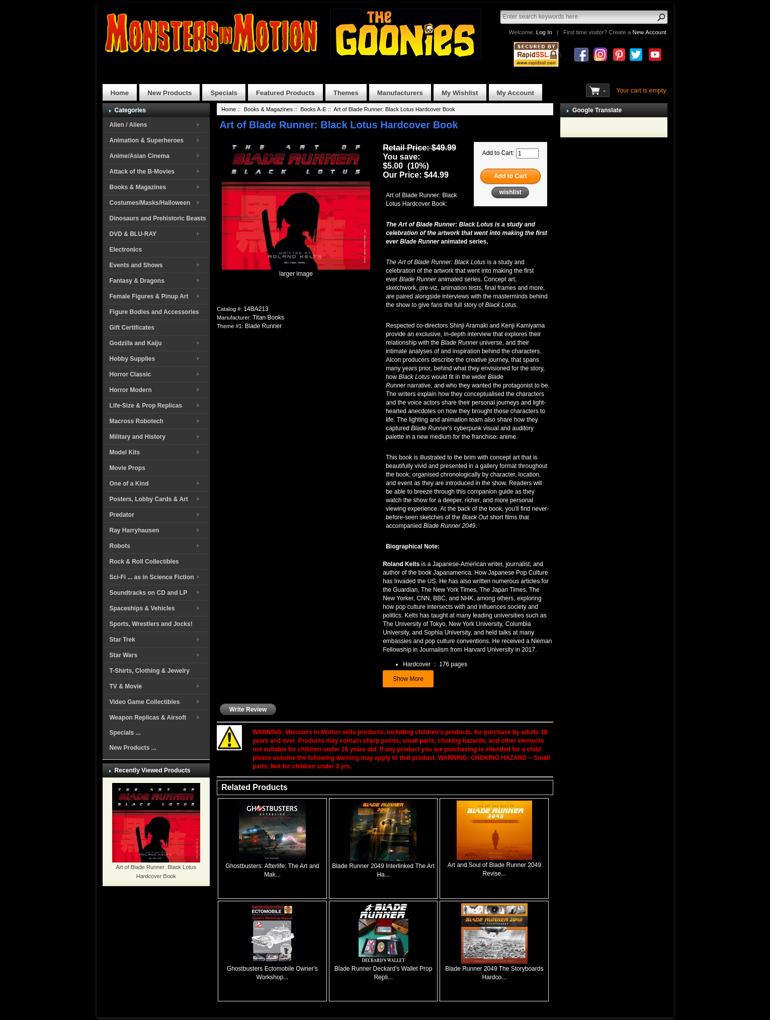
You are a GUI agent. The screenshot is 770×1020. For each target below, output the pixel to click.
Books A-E (313, 109)
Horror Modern (131, 390)
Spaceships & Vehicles (142, 608)
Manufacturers (400, 93)
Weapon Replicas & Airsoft (148, 717)
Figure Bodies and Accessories (154, 312)
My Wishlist (460, 93)
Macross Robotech (136, 421)
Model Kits (125, 452)
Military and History (137, 436)
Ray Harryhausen (134, 530)
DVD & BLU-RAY (133, 234)
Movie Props (127, 468)
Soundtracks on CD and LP (149, 592)
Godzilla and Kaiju (136, 343)
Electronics (126, 249)
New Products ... (133, 747)
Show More (408, 678)
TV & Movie (126, 686)
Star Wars (124, 655)
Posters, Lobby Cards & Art (149, 499)
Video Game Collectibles (145, 701)
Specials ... (125, 732)
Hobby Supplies (132, 358)
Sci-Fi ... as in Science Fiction (152, 577)
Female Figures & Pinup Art (149, 296)
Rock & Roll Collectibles (144, 561)
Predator (122, 514)
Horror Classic (130, 374)
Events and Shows (136, 265)
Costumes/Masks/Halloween (150, 202)
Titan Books (268, 317)
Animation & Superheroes (147, 140)
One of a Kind (129, 483)
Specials (223, 93)
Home (120, 93)
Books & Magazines (138, 187)
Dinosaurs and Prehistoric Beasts (158, 218)
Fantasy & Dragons (137, 280)
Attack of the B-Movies (142, 171)
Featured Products (285, 93)
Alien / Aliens (128, 124)
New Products (169, 93)
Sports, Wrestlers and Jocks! (151, 623)
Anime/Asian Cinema (139, 156)
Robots (120, 546)
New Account (649, 32)
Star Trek (122, 639)
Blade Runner (263, 326)
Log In (544, 32)
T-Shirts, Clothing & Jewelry (150, 670)
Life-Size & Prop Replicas (146, 405)
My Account (515, 93)
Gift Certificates (132, 327)
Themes (346, 93)
